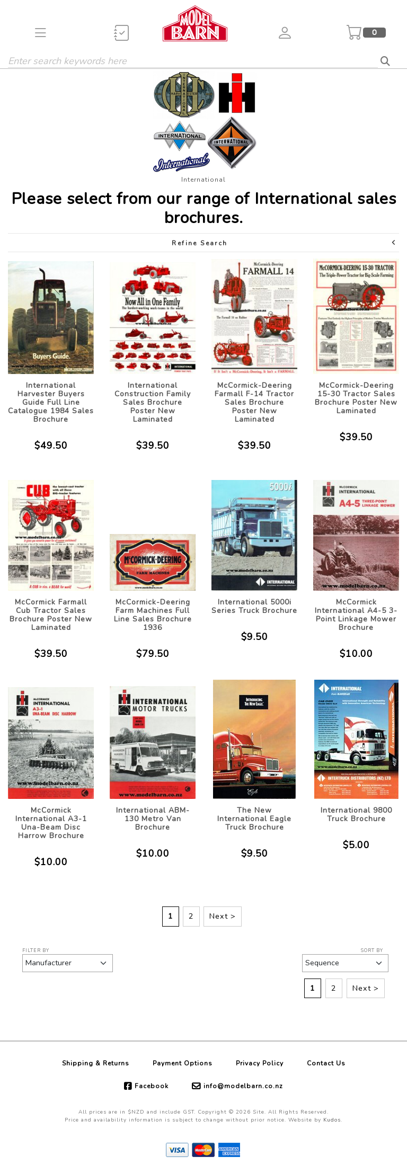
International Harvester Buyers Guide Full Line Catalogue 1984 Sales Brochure (51, 402)
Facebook (152, 1086)
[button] (40, 32)
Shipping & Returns (95, 1063)
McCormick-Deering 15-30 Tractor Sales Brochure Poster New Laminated (356, 398)
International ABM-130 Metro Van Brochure (153, 818)
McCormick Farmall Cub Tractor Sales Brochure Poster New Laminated (51, 615)
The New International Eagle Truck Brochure (254, 818)
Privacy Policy (260, 1063)
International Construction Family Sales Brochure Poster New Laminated (152, 402)
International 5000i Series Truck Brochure (254, 606)
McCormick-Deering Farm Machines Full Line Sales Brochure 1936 (153, 615)
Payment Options (183, 1063)
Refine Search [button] (284, 243)
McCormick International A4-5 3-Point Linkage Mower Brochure (356, 615)
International (203, 179)
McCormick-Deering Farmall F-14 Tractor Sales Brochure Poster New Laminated (254, 402)
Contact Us (326, 1063)
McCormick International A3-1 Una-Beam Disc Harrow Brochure (51, 823)
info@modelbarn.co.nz (243, 1086)
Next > (222, 916)
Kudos (332, 1120)
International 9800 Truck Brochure (356, 814)
